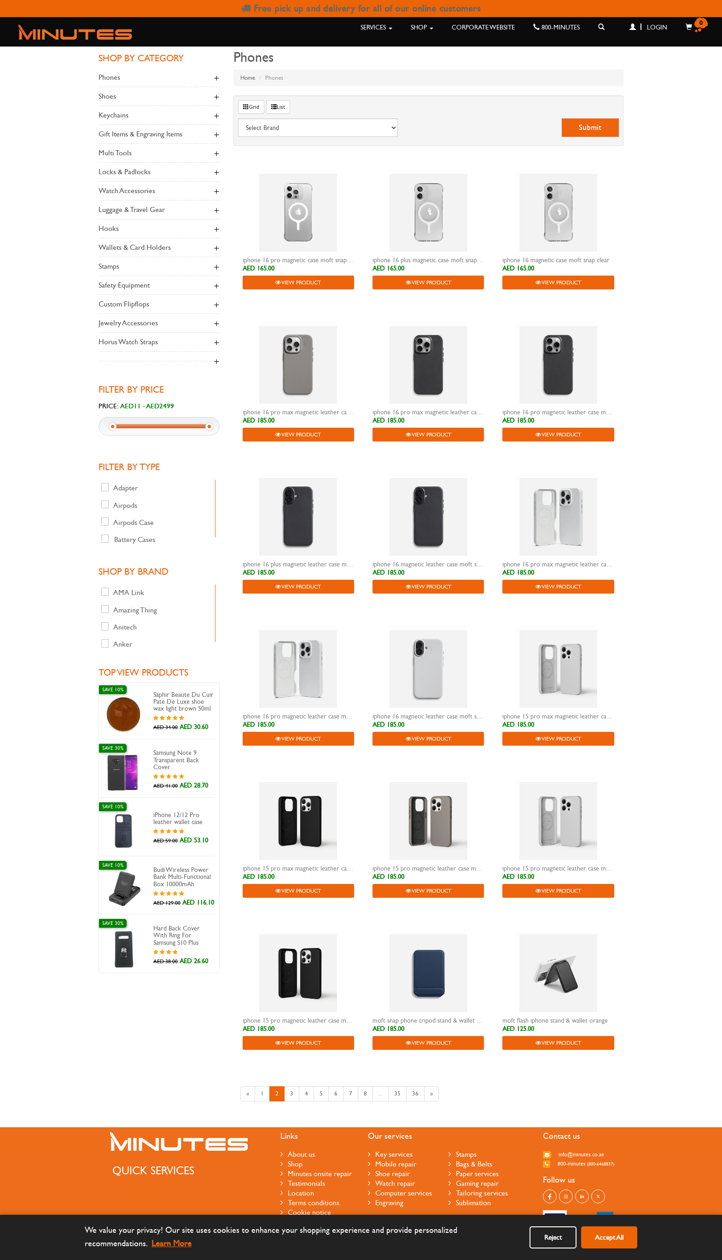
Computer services (400, 1193)
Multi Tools (159, 153)
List (278, 107)
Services (376, 27)
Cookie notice (305, 1212)
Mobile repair (392, 1164)
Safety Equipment (159, 286)
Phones (159, 78)
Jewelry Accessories (159, 323)
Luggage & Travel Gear (159, 210)
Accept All (609, 1237)
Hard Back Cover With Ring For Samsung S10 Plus (176, 935)
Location (297, 1193)
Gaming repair (473, 1183)
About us (297, 1154)
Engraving (385, 1202)
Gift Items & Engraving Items (159, 135)
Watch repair (391, 1183)
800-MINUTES (556, 27)
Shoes (159, 97)
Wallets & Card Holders (159, 248)
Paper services (473, 1173)
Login (648, 27)
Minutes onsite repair (316, 1173)
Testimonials (302, 1183)
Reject (553, 1237)
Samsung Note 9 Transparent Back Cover (176, 760)
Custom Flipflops (159, 305)
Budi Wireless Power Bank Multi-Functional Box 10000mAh (182, 877)
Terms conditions (309, 1202)
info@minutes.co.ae (573, 1154)
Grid (251, 107)
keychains (159, 116)
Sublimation (469, 1202)
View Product (298, 282)
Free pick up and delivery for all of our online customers (361, 8)
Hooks (159, 229)
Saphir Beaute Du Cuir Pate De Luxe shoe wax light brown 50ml (183, 702)
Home (247, 78)
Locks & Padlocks (159, 172)
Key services (390, 1154)
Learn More (171, 1243)
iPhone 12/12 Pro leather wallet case (178, 818)
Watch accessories (159, 191)
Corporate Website (483, 27)
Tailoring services (478, 1193)
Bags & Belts (470, 1164)
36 (415, 1093)
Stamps (159, 267)
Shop (422, 27)
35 (397, 1093)
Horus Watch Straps (159, 342)
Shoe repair (389, 1173)
